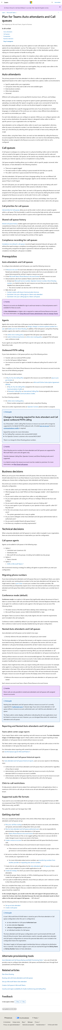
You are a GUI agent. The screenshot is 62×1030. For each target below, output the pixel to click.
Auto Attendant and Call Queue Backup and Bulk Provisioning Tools (22, 960)
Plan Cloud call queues (21, 464)
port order (19, 583)
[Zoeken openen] (52, 2)
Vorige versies (16, 1022)
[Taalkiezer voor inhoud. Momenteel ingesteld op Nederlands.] (8, 1017)
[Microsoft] (31, 2)
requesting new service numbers (31, 862)
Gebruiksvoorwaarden (28, 1025)
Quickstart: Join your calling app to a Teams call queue (23, 296)
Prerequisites (6, 36)
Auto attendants (7, 32)
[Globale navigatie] (1, 2)
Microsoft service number (22, 281)
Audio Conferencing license (15, 337)
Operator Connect (33, 407)
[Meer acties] (58, 12)
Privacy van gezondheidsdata (11, 1025)
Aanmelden (58, 2)
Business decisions (8, 38)
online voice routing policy (15, 334)
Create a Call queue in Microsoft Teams (14, 985)
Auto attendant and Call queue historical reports (18, 761)
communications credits (11, 428)
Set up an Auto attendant (12, 905)
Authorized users (17, 707)
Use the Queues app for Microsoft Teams (16, 752)
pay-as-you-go (44, 426)
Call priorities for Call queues (11, 210)
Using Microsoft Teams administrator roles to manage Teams (39, 313)
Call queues (6, 34)
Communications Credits (14, 389)
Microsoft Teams (11, 12)
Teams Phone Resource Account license (21, 833)
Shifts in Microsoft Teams (14, 564)
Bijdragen (30, 1022)
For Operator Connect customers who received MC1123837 (23, 436)
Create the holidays (11, 871)
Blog (23, 1022)
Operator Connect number (39, 281)
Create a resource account (13, 840)
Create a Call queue (11, 908)
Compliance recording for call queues (13, 244)
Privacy (37, 1022)
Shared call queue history (9, 224)
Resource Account (12, 270)
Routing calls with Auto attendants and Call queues (17, 978)
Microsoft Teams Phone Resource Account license (24, 276)
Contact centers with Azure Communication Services (23, 292)
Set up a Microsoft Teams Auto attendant (14, 981)
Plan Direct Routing (8, 974)
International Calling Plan (31, 391)
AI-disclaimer (6, 1022)
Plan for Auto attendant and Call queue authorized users (22, 829)
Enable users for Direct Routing (17, 329)
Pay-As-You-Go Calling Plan (15, 378)
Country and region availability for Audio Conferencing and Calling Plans (24, 989)
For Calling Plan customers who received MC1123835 (21, 434)
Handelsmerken (40, 1025)
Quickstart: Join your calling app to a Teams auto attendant (24, 294)
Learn (3, 12)
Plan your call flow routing (13, 824)
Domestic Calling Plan (15, 391)
